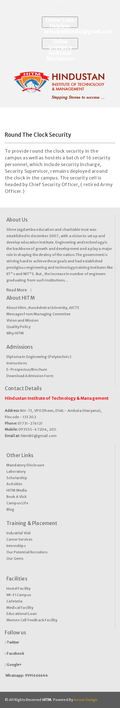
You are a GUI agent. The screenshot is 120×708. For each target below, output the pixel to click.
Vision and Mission (22, 320)
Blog (10, 509)
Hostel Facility (18, 588)
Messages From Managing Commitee (38, 314)
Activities (14, 484)
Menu (60, 8)
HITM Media (16, 490)
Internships (16, 546)
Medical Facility (20, 607)
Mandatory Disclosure (25, 465)
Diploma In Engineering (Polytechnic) (38, 356)
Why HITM (15, 333)
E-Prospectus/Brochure (26, 369)
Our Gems (14, 558)
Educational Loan (21, 613)
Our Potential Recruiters (26, 552)
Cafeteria (14, 601)
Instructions (16, 363)
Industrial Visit (18, 533)
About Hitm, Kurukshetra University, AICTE (42, 307)
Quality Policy (18, 327)
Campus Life (17, 503)
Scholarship (16, 478)
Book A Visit (16, 496)
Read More (19, 290)
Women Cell (17, 620)
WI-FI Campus (18, 595)
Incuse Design (85, 699)
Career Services (19, 539)
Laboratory (16, 471)
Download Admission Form (29, 376)
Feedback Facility (43, 620)
